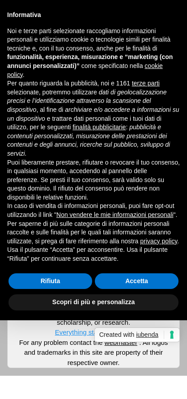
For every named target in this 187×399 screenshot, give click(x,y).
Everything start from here (93, 332)
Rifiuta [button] (50, 280)
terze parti (146, 83)
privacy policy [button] (158, 241)
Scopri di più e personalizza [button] (93, 302)
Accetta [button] (136, 280)
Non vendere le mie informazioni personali (114, 214)
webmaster (121, 342)
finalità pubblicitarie (99, 127)
